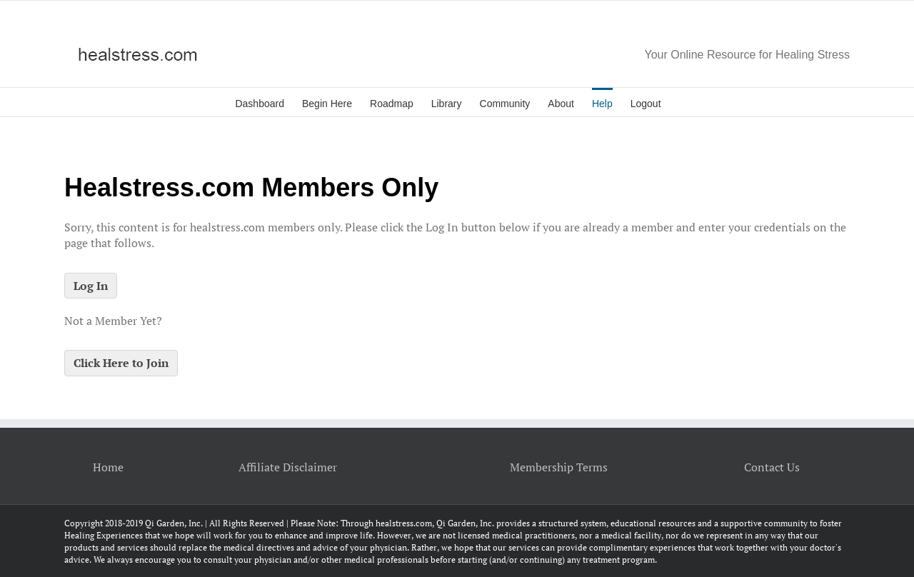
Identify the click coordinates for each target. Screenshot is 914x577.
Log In (91, 285)
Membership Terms (559, 467)
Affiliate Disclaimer (287, 467)
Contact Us (772, 467)
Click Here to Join (121, 363)
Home (108, 467)
